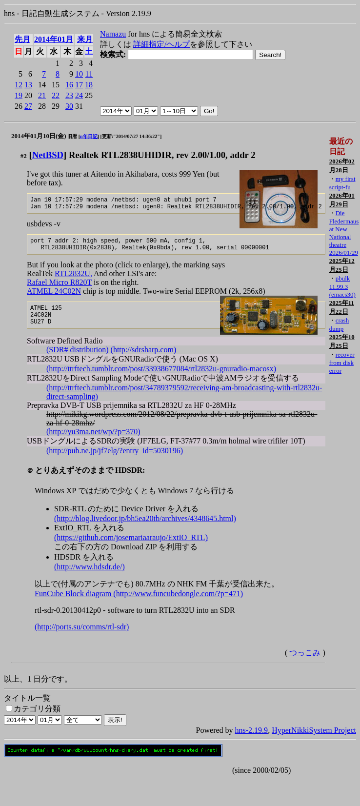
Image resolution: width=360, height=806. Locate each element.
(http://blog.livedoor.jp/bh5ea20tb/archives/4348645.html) (145, 528)
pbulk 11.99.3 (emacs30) (342, 286)
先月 (22, 39)
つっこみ (304, 663)
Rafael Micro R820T (59, 288)
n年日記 (89, 136)
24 (79, 95)
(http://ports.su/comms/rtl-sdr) (82, 637)
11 (89, 74)
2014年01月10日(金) (38, 136)
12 (18, 85)
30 (69, 106)
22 (56, 95)
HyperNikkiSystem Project (314, 740)
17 (79, 85)
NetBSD (47, 155)
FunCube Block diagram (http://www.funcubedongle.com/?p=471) (139, 604)
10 (79, 74)
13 (28, 85)
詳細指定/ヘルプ (161, 44)
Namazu (113, 34)
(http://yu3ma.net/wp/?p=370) (93, 442)
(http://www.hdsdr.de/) (89, 577)
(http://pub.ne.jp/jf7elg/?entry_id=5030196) (114, 461)
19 (18, 95)
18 (89, 85)
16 (69, 85)
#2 (23, 156)
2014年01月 (53, 39)
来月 (85, 39)
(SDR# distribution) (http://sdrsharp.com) (111, 360)
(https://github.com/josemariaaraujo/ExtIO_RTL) (131, 548)
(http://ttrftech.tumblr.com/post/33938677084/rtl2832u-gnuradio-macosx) (161, 379)
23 (69, 95)
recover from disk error (342, 362)
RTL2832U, (73, 279)
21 (42, 95)
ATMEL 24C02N (54, 297)
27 (28, 106)
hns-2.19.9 (251, 740)
